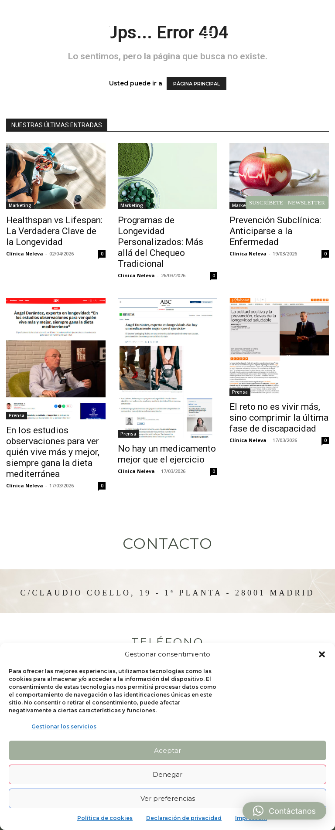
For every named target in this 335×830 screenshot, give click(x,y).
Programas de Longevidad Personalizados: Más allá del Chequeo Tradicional (160, 242)
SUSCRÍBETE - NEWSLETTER (287, 202)
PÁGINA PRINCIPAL (196, 84)
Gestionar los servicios (63, 726)
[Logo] (61, 35)
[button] (322, 654)
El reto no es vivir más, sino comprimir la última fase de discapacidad (278, 417)
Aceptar (167, 750)
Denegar (167, 774)
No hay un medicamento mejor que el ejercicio (167, 454)
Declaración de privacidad (184, 818)
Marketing (20, 205)
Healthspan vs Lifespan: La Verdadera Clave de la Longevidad (54, 231)
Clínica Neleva (24, 253)
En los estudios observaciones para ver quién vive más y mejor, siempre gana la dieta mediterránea (52, 452)
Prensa (16, 415)
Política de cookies (105, 818)
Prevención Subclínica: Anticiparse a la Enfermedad (275, 231)
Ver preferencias (167, 798)
